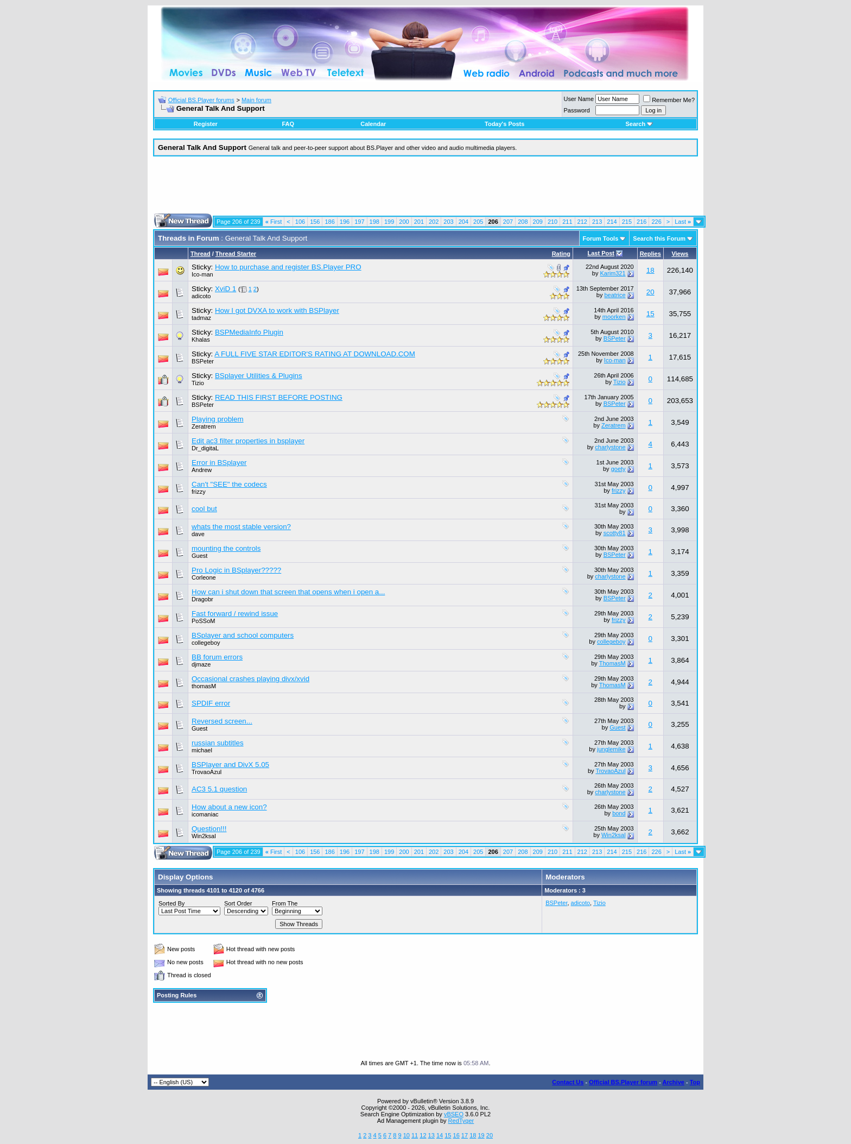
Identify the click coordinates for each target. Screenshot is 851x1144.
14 (439, 1135)
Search (639, 124)
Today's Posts (504, 124)
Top (695, 1082)
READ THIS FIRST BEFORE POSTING (278, 397)
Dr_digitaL (205, 448)
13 (431, 1135)
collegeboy (611, 641)
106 (300, 221)
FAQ (288, 124)
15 (650, 314)
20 (650, 292)
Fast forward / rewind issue (235, 613)
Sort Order (238, 903)
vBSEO (453, 1114)
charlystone (610, 447)
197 (359, 221)
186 (329, 221)
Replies (650, 253)
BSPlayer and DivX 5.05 (230, 764)
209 (538, 221)
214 (612, 221)
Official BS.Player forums (201, 100)
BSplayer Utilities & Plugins (258, 376)
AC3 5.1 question (219, 789)
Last (683, 221)
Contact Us (567, 1082)
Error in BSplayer (219, 462)
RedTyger (461, 1120)
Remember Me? (669, 100)
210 (552, 221)
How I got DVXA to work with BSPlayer (277, 310)
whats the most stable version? (241, 527)
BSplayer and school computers (243, 635)
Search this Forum (659, 238)
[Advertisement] (425, 189)
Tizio (198, 383)
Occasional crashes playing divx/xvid (250, 679)
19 (481, 1135)
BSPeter (615, 338)
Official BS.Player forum (623, 1082)
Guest (617, 727)
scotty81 (615, 533)
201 (419, 221)
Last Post (600, 253)
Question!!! (209, 829)
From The (284, 903)
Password (577, 110)
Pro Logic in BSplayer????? (236, 570)
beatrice (614, 295)
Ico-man (202, 274)
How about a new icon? (229, 807)
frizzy (199, 491)
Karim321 (613, 273)
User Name (579, 99)
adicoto (201, 296)
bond (618, 813)
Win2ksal (204, 836)
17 (464, 1135)
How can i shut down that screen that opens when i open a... (288, 592)
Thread (200, 253)
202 (434, 221)
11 (414, 1135)
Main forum (256, 100)
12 (423, 1135)
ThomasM (612, 663)
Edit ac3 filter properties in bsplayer (248, 441)
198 (374, 221)
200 (404, 221)
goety (618, 469)
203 (448, 221)
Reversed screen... (222, 721)
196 (345, 221)
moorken (614, 316)
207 (508, 221)
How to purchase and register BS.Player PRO (288, 267)
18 (650, 270)
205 (478, 221)
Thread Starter (235, 253)
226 (656, 221)
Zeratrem (204, 426)
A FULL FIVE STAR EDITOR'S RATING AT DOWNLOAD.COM (314, 354)
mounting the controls (226, 548)
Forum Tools (601, 238)
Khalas (201, 339)
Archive (673, 1082)
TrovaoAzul (206, 772)
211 (567, 221)
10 (406, 1135)
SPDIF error (211, 703)
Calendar (373, 124)
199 (389, 221)
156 (315, 221)
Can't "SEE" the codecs (229, 484)
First (273, 221)
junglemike (611, 749)
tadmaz (201, 318)
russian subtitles (218, 743)
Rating (561, 253)
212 (582, 221)
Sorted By (171, 903)
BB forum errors (217, 657)
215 (627, 221)
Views (679, 253)
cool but (204, 509)
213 (597, 221)
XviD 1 (225, 289)
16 (456, 1135)
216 (641, 221)
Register (206, 124)
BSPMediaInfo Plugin (249, 332)
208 (523, 221)
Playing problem (218, 419)
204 (463, 221)
